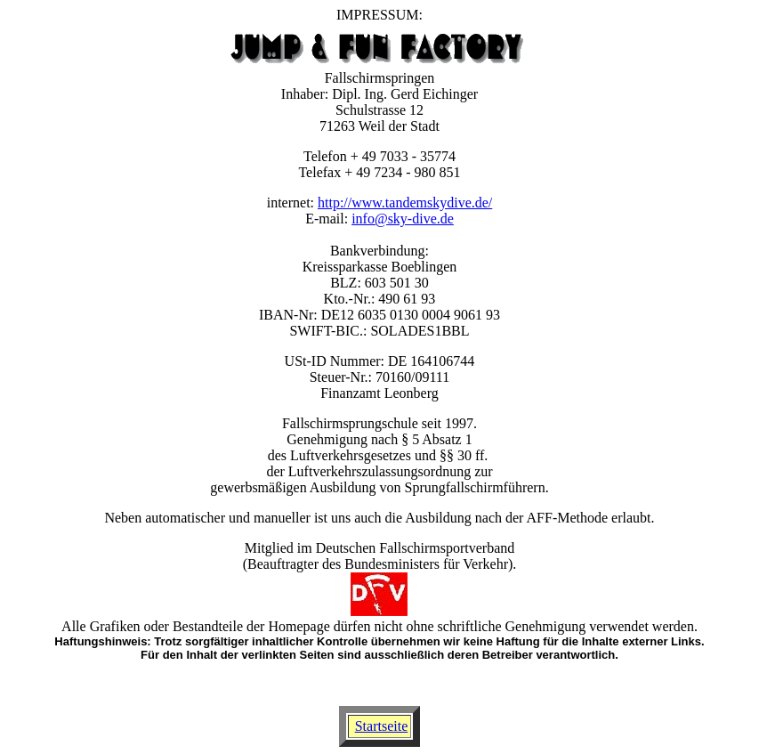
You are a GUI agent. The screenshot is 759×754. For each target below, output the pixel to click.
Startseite (381, 726)
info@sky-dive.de (402, 218)
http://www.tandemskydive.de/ (405, 202)
